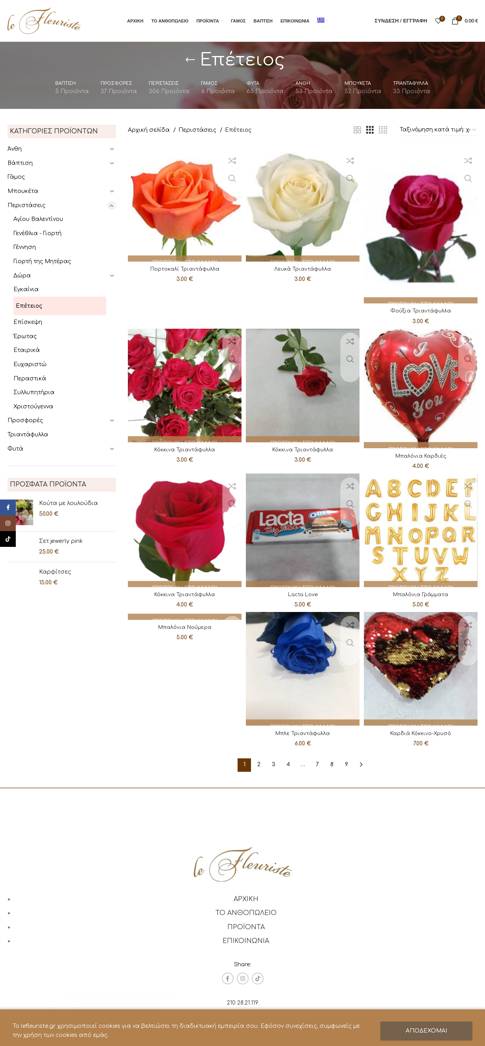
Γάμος (16, 177)
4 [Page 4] (288, 764)
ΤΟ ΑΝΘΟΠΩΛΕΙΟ (246, 913)
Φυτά (15, 449)
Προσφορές (25, 420)
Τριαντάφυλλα (27, 435)
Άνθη (14, 149)
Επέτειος (29, 306)
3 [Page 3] (273, 764)
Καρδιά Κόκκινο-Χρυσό (422, 733)
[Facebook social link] (228, 978)
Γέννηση (24, 247)
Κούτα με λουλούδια (68, 503)
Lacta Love (303, 593)
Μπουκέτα (22, 191)
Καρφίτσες (55, 572)
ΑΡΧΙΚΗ (246, 898)
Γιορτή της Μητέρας (42, 261)
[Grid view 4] (383, 130)
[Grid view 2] (357, 130)
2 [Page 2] (258, 764)
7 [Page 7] (317, 764)
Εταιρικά (26, 350)
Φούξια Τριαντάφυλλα (421, 308)
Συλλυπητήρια (33, 392)
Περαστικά (29, 379)
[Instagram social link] (243, 978)
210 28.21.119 (242, 1003)
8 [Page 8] (331, 764)
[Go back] (190, 60)
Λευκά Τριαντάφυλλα (302, 266)
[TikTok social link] (258, 978)
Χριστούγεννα (33, 407)
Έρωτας (25, 336)
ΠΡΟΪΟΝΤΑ (246, 926)
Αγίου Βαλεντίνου (38, 219)
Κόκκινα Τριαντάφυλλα (183, 447)
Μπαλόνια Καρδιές (422, 454)
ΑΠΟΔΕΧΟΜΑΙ (426, 1031)
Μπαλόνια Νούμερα (183, 629)
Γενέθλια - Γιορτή (37, 233)
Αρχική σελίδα (149, 130)
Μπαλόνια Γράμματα (421, 593)
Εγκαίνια (26, 289)
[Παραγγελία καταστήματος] (438, 130)
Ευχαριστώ (30, 364)
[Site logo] (44, 20)
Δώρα (22, 276)
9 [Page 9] (346, 764)
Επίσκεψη (27, 322)
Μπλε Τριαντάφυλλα (302, 733)
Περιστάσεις (26, 205)
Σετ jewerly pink (61, 541)
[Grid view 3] (370, 130)
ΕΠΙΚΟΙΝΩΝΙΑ (246, 941)
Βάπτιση (20, 163)
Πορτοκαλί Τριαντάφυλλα (183, 266)
